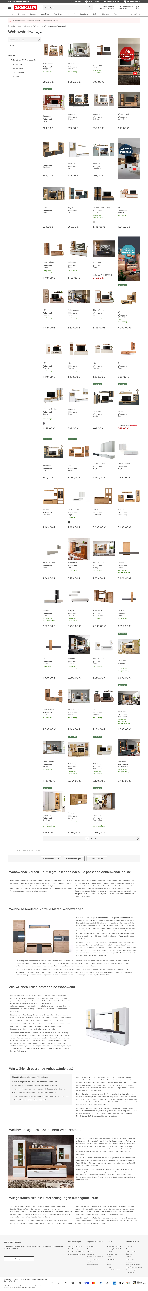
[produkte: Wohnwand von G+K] (129, 358)
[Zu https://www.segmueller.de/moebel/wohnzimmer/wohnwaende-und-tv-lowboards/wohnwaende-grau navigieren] (74, 858)
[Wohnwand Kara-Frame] (104, 748)
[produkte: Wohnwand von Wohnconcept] (54, 61)
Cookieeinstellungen (39, 1279)
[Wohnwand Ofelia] (104, 49)
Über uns (129, 1254)
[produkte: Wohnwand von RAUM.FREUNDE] (104, 459)
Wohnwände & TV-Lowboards (23, 60)
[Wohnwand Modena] (54, 295)
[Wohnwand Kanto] (129, 645)
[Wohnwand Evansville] (54, 495)
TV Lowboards (18, 68)
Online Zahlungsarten (75, 1249)
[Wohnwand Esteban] (104, 395)
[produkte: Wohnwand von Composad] (54, 109)
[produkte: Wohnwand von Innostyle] (79, 109)
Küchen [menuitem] (21, 14)
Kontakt (109, 1251)
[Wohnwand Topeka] (104, 644)
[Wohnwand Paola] (104, 247)
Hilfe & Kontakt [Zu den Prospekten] (92, 2)
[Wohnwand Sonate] (79, 99)
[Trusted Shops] (139, 1283)
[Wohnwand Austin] (129, 348)
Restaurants (130, 1249)
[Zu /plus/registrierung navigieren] (19, 1258)
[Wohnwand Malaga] (54, 49)
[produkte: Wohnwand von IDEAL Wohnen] (79, 61)
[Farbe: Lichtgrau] (94, 222)
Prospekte (90, 1249)
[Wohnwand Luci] (79, 193)
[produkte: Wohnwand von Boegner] (79, 607)
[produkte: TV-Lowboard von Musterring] (129, 760)
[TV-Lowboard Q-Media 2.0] (129, 747)
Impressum (8, 1279)
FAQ (108, 1262)
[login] (126, 7)
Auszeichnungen (131, 1270)
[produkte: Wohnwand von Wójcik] (79, 206)
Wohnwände (17, 64)
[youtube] (73, 1283)
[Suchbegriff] (66, 7)
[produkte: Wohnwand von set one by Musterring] (104, 206)
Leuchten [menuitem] (45, 14)
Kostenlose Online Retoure (76, 1254)
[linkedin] (79, 1283)
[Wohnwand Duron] (79, 247)
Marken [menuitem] (105, 14)
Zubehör (16, 76)
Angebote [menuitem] (118, 14)
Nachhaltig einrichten (133, 1264)
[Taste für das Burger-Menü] (9, 7)
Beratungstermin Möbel (114, 1246)
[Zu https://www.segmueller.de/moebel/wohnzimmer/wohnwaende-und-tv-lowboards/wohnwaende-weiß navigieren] (51, 858)
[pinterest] (59, 1283)
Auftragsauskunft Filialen (76, 1251)
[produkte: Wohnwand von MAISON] (54, 507)
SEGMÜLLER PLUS (93, 1259)
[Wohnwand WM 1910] (129, 296)
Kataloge (90, 1262)
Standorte (129, 1246)
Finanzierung (111, 1259)
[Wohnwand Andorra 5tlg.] (104, 596)
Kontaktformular (112, 1254)
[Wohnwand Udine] (129, 548)
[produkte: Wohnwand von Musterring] (129, 657)
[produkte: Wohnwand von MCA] (129, 206)
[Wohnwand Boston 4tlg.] (129, 495)
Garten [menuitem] (33, 14)
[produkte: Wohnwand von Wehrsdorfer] (79, 559)
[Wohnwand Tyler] (129, 395)
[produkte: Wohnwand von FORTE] (54, 206)
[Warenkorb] (137, 7)
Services (109, 1257)
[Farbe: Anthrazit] (44, 423)
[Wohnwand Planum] (79, 596)
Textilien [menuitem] (58, 14)
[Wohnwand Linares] (129, 596)
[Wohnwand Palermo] (129, 193)
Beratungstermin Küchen (115, 1249)
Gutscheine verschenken (95, 1257)
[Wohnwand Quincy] (104, 193)
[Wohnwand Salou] (79, 149)
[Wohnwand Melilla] (79, 450)
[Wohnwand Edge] (104, 449)
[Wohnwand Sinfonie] (104, 99)
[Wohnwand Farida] (54, 193)
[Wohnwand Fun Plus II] (104, 149)
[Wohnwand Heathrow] (54, 149)
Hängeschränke (18, 72)
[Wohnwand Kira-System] (129, 696)
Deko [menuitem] (95, 14)
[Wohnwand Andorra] (79, 644)
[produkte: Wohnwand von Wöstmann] (129, 307)
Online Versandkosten (75, 1246)
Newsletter (90, 1254)
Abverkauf (90, 1246)
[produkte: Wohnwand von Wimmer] (79, 811)
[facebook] (52, 1283)
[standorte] (106, 7)
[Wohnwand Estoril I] (129, 99)
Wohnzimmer (13, 55)
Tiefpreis (90, 1251)
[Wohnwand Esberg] (104, 548)
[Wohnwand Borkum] (104, 295)
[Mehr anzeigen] (129, 61)
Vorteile (128, 1257)
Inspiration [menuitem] (135, 14)
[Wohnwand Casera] (79, 798)
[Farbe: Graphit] (69, 522)
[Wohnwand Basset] (79, 49)
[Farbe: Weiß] (94, 77)
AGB (16, 1279)
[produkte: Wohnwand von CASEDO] (79, 459)
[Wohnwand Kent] (79, 548)
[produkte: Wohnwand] (104, 61)
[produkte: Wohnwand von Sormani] (129, 559)
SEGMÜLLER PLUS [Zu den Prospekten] (132, 2)
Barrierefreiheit (9, 1281)
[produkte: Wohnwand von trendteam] (104, 407)
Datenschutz (25, 1279)
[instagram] (66, 1283)
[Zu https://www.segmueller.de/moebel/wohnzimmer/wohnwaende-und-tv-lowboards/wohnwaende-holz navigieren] (97, 858)
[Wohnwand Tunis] (54, 695)
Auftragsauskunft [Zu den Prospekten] (111, 2)
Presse (109, 1264)
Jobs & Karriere (131, 1251)
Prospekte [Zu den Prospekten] (75, 2)
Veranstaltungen (92, 1264)
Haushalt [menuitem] (71, 14)
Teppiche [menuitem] (84, 14)
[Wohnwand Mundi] (54, 100)
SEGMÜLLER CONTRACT (134, 1267)
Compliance (130, 1272)
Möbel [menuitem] (10, 14)
